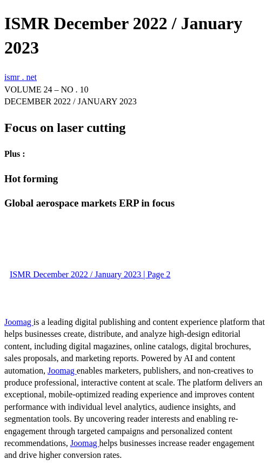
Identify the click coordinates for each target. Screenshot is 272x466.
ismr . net (20, 77)
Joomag (19, 322)
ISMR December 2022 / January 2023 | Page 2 (90, 274)
